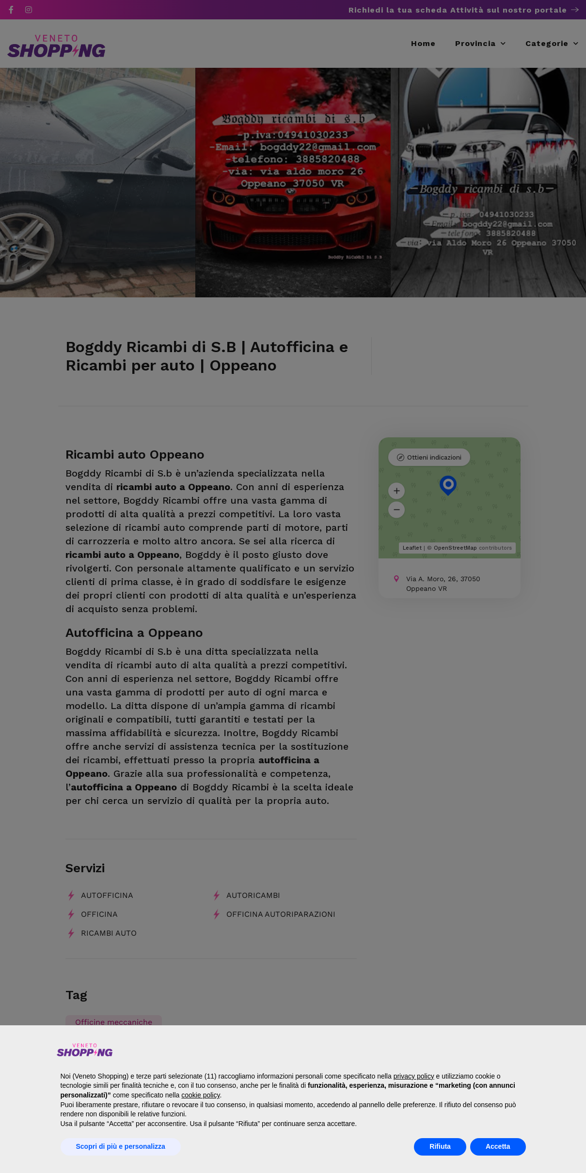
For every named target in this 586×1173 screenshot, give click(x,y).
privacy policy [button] (414, 1076)
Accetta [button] (498, 1146)
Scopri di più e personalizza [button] (120, 1146)
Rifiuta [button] (440, 1146)
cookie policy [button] (200, 1095)
